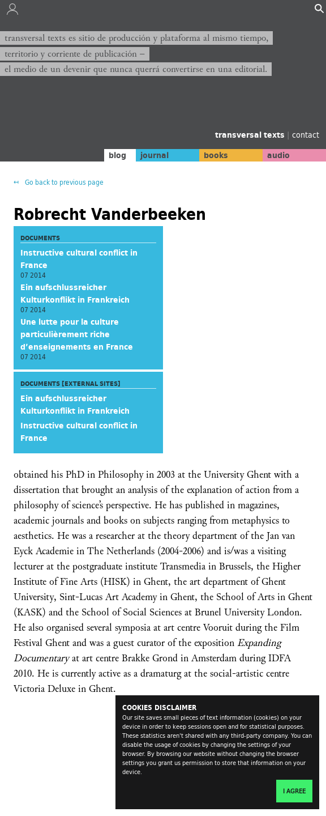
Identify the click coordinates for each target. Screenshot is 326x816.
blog (117, 155)
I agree (294, 791)
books (216, 155)
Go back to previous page (63, 182)
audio (278, 155)
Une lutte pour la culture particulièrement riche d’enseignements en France (76, 334)
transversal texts (251, 135)
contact (305, 135)
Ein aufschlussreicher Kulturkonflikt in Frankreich (75, 293)
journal (154, 155)
